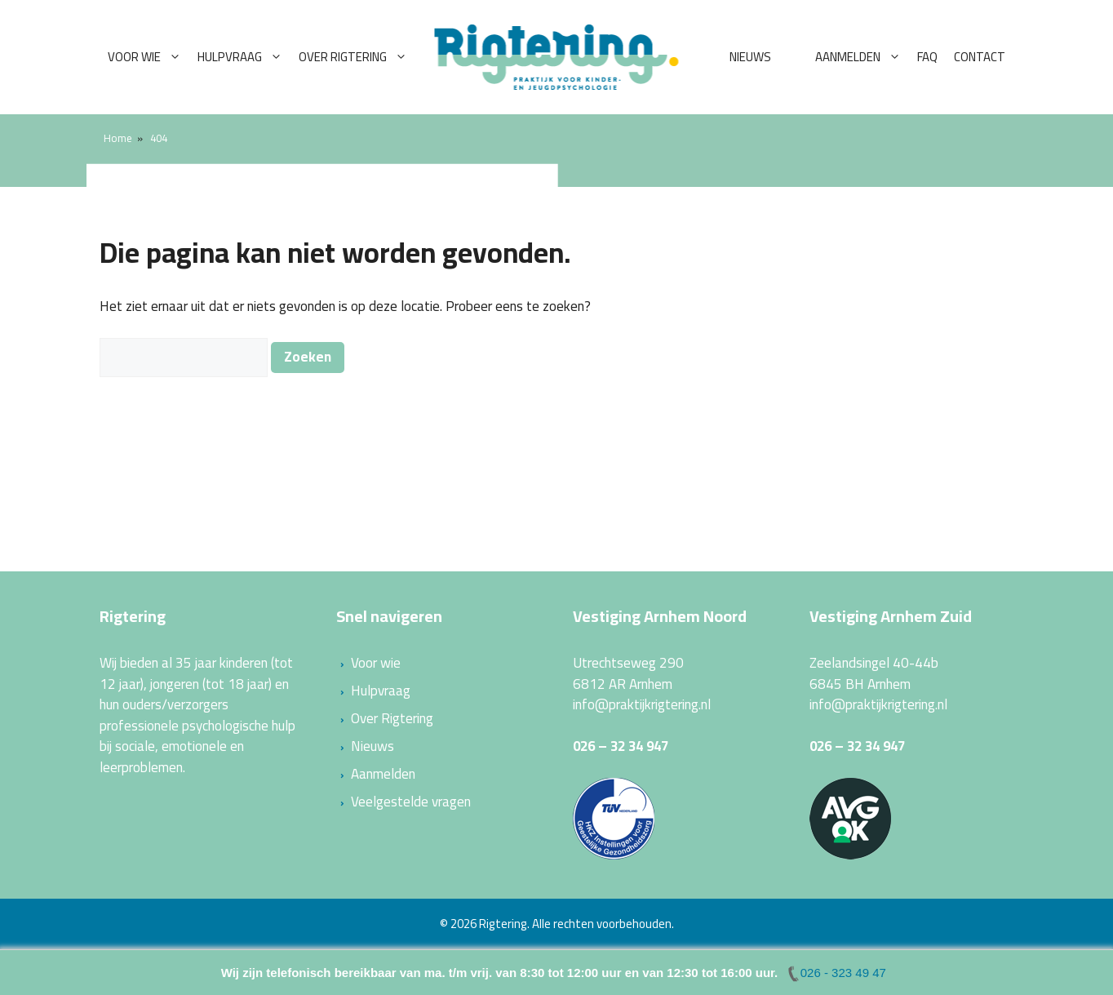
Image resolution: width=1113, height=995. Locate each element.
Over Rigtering (357, 57)
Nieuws (750, 57)
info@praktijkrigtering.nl (642, 704)
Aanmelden (862, 57)
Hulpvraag (243, 57)
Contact (979, 57)
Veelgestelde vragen (411, 801)
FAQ (927, 57)
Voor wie (148, 57)
